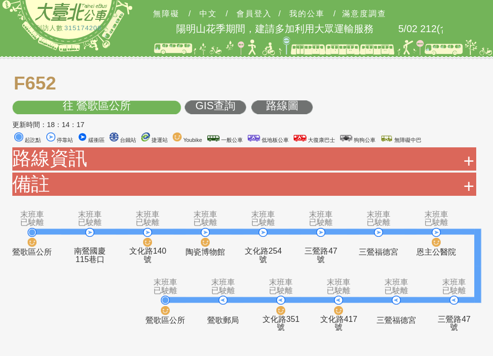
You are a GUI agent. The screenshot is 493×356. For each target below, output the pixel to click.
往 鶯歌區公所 (97, 106)
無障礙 (166, 14)
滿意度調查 (364, 14)
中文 (208, 14)
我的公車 (307, 14)
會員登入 (254, 14)
